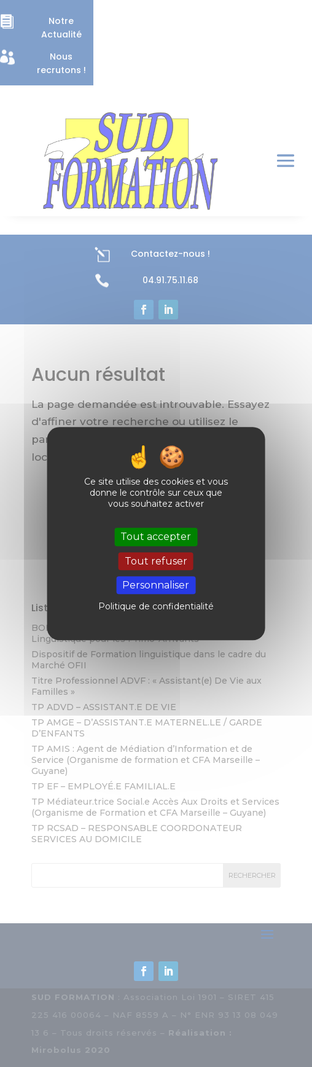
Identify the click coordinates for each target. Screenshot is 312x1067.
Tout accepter (155, 537)
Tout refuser (156, 561)
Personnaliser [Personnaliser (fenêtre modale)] (155, 585)
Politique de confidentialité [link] (156, 606)
